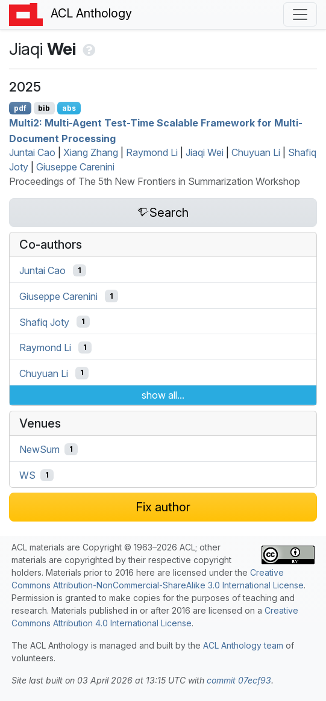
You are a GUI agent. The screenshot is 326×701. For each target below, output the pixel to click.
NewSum (39, 449)
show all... (163, 395)
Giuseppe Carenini (75, 167)
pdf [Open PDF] (20, 108)
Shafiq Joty (44, 322)
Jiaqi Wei (205, 152)
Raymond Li (152, 152)
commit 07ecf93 (239, 680)
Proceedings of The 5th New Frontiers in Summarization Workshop (154, 181)
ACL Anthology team (243, 645)
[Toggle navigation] (300, 14)
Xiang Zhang (90, 152)
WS (27, 475)
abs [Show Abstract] (69, 108)
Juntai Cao (32, 152)
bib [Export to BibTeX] (44, 108)
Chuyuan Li (255, 152)
